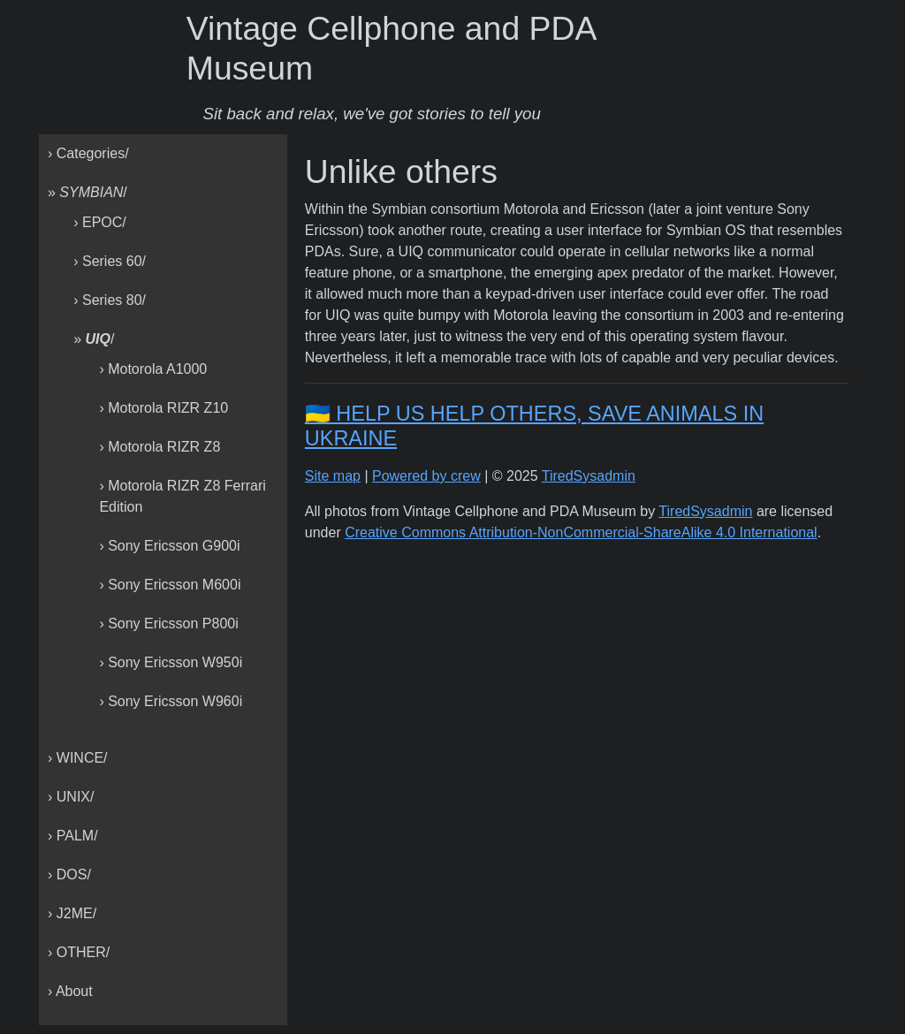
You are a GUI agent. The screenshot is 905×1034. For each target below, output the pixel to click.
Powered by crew (426, 475)
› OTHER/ (79, 952)
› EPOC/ (99, 222)
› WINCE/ (78, 757)
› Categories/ (88, 153)
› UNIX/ (71, 796)
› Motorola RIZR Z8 (159, 446)
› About (70, 991)
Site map (333, 475)
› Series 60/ (109, 261)
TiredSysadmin (588, 475)
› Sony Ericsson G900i (169, 545)
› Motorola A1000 (153, 368)
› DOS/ (69, 874)
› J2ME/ (72, 913)
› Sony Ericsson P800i (168, 623)
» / (87, 192)
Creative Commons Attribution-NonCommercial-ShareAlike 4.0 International (581, 532)
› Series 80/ (109, 300)
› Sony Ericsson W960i (170, 701)
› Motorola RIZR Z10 (163, 407)
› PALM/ (73, 835)
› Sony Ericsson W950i (170, 662)
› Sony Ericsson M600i (169, 584)
